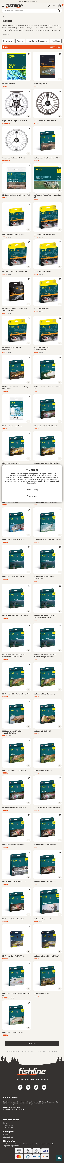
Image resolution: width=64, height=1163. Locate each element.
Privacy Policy (48, 481)
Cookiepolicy (32, 483)
